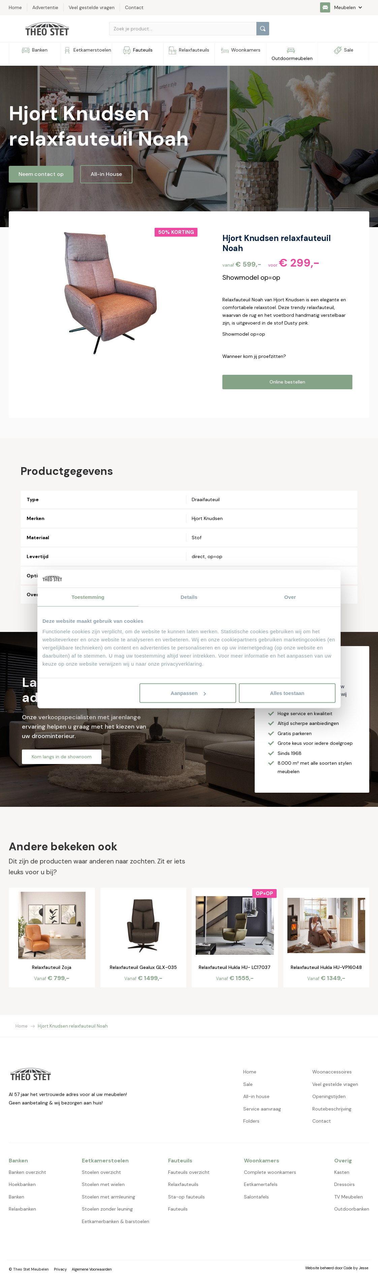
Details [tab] (189, 597)
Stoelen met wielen (103, 1184)
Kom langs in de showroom (62, 757)
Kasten (341, 1172)
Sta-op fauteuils (186, 1197)
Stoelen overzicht (101, 1172)
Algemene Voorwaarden (92, 1269)
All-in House (106, 174)
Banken (16, 1197)
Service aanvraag (262, 1109)
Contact (321, 1121)
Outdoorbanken (351, 1209)
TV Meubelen (348, 1197)
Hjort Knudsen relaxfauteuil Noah (73, 1026)
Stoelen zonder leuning (107, 1209)
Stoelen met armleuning (108, 1197)
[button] (344, 7)
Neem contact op (41, 174)
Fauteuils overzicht (189, 1172)
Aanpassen (188, 693)
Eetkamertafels (261, 1184)
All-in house (256, 1096)
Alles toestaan (287, 693)
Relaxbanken (22, 1209)
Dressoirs (344, 1184)
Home (21, 1026)
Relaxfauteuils (183, 1184)
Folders (251, 1121)
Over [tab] (290, 597)
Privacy (60, 1269)
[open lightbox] (112, 293)
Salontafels (256, 1197)
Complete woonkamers (270, 1172)
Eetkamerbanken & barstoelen (115, 1221)
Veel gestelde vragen (335, 1084)
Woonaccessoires (332, 1072)
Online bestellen (287, 382)
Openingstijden (329, 1096)
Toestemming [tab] (87, 597)
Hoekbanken (22, 1184)
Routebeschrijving (331, 1109)
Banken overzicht (27, 1172)
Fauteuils (178, 1209)
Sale (248, 1084)
